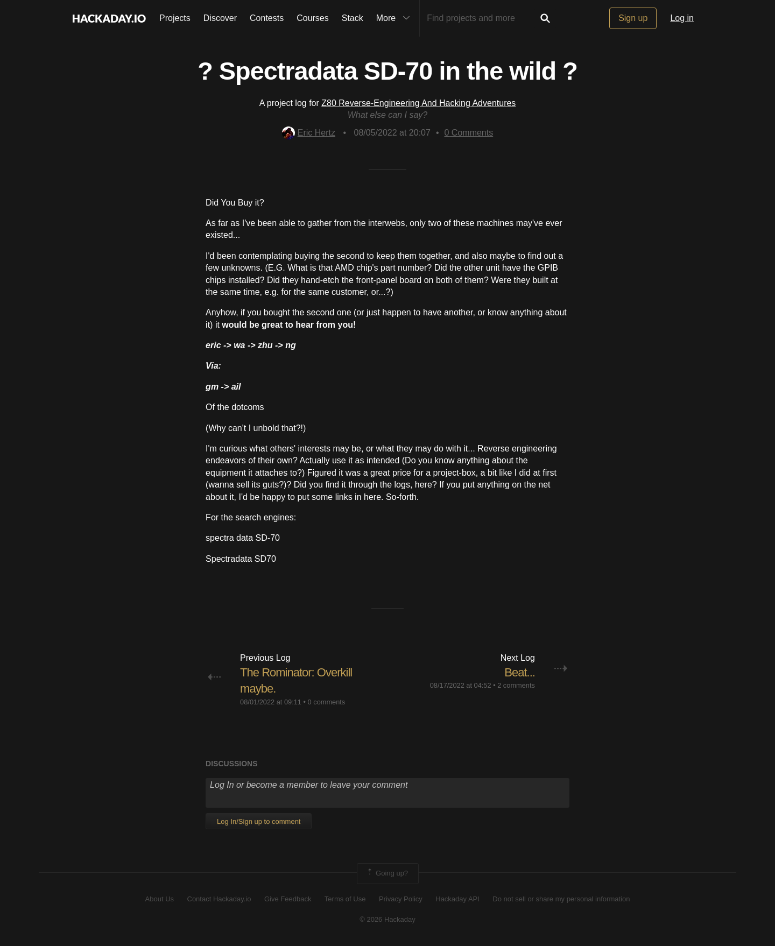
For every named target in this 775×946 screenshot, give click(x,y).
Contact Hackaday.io (219, 899)
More (395, 18)
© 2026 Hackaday (387, 919)
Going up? (386, 873)
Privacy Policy (400, 899)
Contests (267, 18)
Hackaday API (457, 899)
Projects (175, 18)
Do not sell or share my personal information (561, 899)
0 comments (327, 702)
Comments (469, 132)
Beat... (519, 672)
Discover (220, 18)
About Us (159, 899)
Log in (682, 18)
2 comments (516, 685)
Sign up (632, 18)
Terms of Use (345, 899)
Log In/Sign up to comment (258, 821)
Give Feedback (287, 899)
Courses (313, 18)
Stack (352, 18)
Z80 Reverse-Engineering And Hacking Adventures (418, 103)
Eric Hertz (308, 132)
